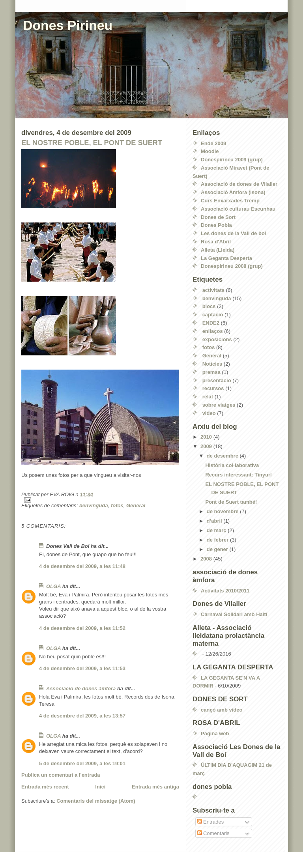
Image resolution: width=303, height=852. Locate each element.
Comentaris (213, 833)
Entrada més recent (45, 787)
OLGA (53, 586)
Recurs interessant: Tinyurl (238, 475)
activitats (213, 290)
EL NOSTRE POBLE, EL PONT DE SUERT (91, 143)
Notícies (212, 364)
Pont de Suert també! (231, 502)
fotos (117, 505)
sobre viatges (219, 405)
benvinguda (93, 505)
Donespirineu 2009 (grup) (232, 160)
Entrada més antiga (155, 787)
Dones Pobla (216, 225)
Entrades (210, 822)
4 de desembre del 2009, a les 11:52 (82, 628)
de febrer (218, 540)
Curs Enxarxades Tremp (230, 201)
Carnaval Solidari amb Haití (234, 614)
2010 (206, 437)
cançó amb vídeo (221, 710)
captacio (212, 315)
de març (217, 530)
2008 (206, 559)
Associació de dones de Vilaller (239, 184)
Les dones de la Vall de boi (233, 233)
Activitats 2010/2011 (225, 591)
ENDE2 (210, 323)
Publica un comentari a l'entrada (60, 775)
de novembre (223, 511)
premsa (211, 372)
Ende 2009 (213, 143)
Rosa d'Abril (216, 242)
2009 (206, 446)
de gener (218, 549)
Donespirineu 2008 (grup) (232, 266)
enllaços (212, 331)
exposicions (217, 339)
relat (207, 397)
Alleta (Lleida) (217, 250)
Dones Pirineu (67, 25)
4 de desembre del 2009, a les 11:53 (82, 668)
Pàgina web (215, 733)
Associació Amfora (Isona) (233, 192)
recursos (213, 388)
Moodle (210, 151)
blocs (209, 306)
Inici (100, 787)
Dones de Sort (218, 217)
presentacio (216, 380)
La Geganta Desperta (226, 258)
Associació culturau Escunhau (238, 209)
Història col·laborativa (232, 465)
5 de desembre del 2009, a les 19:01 (82, 763)
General (135, 505)
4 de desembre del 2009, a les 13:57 (82, 716)
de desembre (223, 456)
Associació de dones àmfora (81, 688)
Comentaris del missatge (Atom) (95, 801)
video (209, 413)
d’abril (215, 521)
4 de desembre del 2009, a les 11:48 (82, 566)
